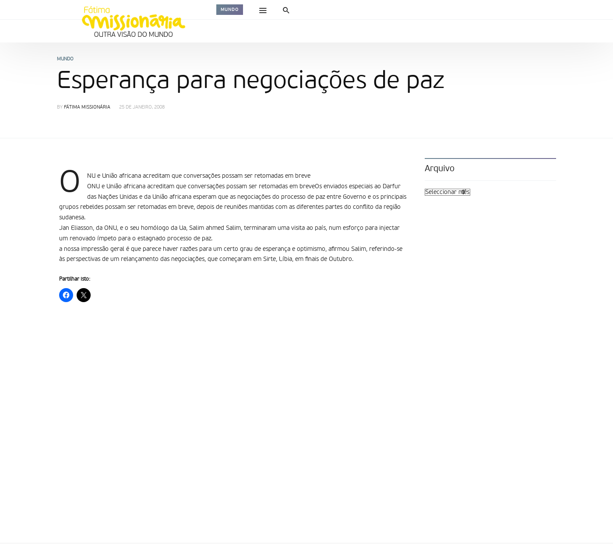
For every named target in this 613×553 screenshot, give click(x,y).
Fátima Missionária (87, 107)
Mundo (230, 9)
